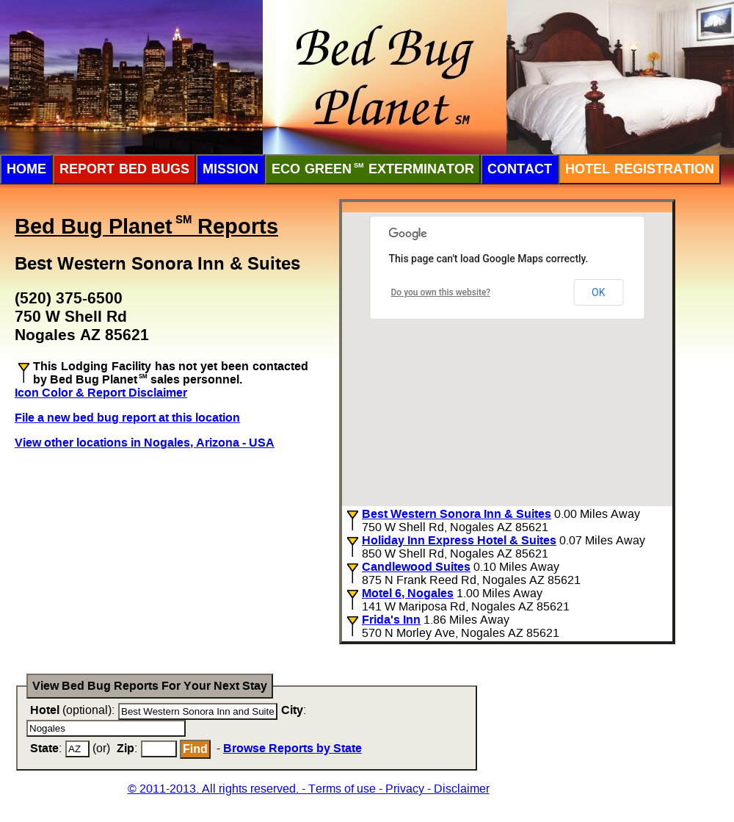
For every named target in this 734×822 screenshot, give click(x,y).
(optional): (72, 710)
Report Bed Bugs (124, 169)
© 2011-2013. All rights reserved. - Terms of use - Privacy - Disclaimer (309, 788)
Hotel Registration (639, 169)
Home (26, 169)
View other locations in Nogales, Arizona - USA (145, 442)
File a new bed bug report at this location (127, 417)
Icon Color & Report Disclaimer (101, 392)
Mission (230, 169)
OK (598, 292)
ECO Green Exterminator (373, 169)
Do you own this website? (441, 292)
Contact (519, 169)
